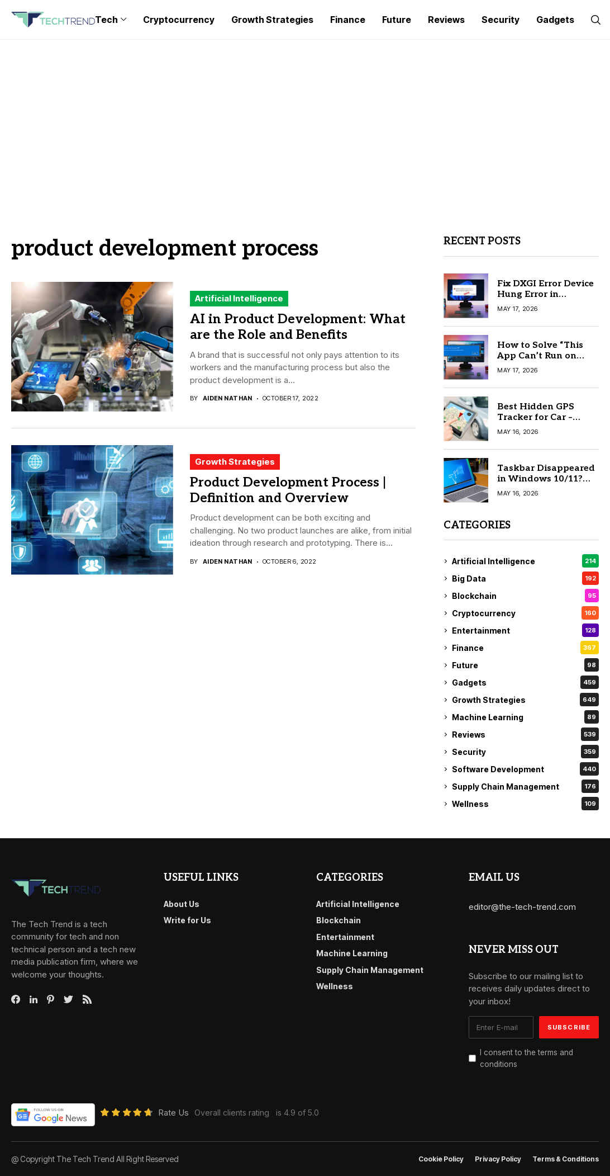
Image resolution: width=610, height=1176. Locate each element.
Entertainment (525, 630)
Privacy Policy (498, 1159)
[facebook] (15, 999)
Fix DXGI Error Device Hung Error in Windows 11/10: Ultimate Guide (545, 300)
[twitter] (68, 1000)
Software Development (525, 769)
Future (525, 665)
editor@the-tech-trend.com (522, 906)
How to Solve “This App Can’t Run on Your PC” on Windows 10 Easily (546, 361)
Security (525, 751)
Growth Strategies (235, 461)
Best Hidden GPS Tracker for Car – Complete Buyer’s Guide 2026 (536, 423)
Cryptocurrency (525, 613)
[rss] (87, 999)
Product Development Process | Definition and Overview (288, 490)
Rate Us (173, 1112)
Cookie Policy (441, 1159)
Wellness (525, 803)
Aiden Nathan (227, 398)
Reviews (525, 734)
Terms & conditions (565, 1159)
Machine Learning (525, 717)
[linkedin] (33, 1000)
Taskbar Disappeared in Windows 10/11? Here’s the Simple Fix (546, 479)
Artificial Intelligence (239, 298)
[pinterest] (50, 999)
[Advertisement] (305, 123)
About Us (181, 904)
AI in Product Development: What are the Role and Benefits (298, 327)
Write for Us (187, 920)
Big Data (525, 578)
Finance (525, 647)
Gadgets (525, 682)
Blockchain (525, 595)
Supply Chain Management (525, 786)
